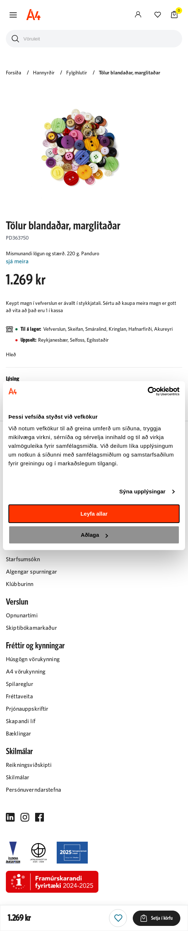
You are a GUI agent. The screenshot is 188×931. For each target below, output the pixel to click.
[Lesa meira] (94, 261)
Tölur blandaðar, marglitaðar (129, 72)
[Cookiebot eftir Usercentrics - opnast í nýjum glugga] (148, 391)
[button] (13, 15)
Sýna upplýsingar (142, 491)
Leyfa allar (94, 514)
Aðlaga (94, 535)
